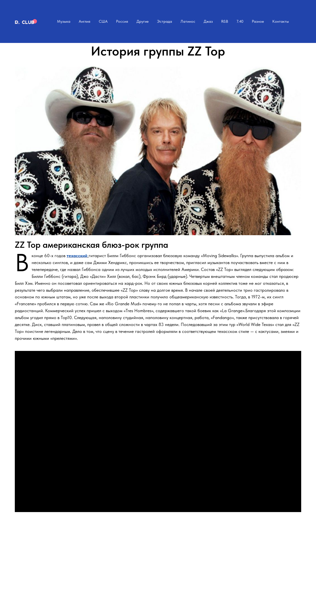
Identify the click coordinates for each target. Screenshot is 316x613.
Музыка (63, 21)
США (103, 21)
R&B (224, 21)
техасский (77, 255)
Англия (84, 21)
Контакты (280, 21)
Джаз (208, 21)
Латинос (187, 21)
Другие (143, 21)
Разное (258, 21)
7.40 (240, 21)
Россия (122, 21)
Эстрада (164, 21)
